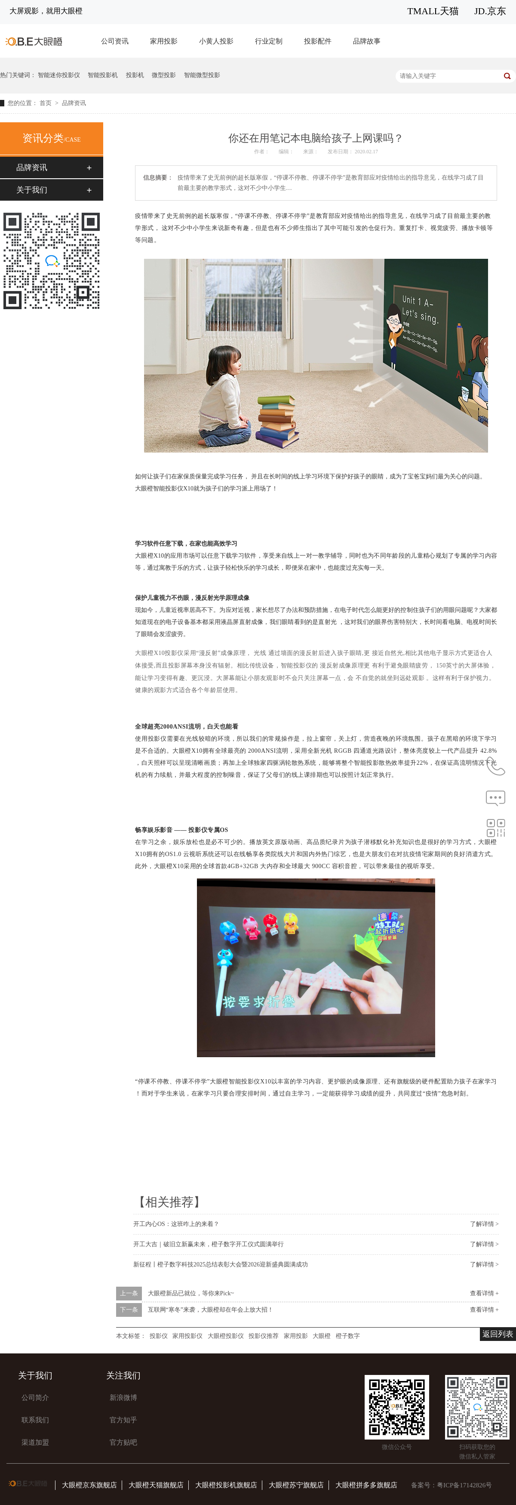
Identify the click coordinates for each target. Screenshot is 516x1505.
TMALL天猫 (433, 11)
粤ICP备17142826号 (464, 1485)
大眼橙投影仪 (226, 1336)
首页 (46, 103)
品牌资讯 (74, 103)
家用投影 (164, 41)
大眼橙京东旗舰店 (89, 1485)
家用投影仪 (187, 1336)
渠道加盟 (35, 1442)
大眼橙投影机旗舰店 (226, 1485)
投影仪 (159, 1336)
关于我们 (31, 190)
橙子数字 (348, 1336)
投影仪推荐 (264, 1336)
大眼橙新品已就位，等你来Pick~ (191, 1293)
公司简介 (35, 1397)
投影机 (135, 75)
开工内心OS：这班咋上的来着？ (176, 1224)
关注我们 (123, 1375)
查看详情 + (484, 1293)
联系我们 (35, 1420)
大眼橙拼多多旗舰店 (366, 1485)
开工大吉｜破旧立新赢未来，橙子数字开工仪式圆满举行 (208, 1244)
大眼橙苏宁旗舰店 (296, 1485)
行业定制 (269, 41)
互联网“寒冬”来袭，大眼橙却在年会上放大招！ (210, 1309)
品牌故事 (367, 41)
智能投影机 (103, 75)
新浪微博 (123, 1397)
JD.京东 (490, 11)
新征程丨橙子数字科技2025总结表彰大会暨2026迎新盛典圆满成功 (220, 1264)
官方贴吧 (123, 1442)
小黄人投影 (216, 41)
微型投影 (164, 75)
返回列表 (497, 1334)
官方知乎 (123, 1420)
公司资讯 (115, 41)
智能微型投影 (202, 75)
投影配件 (318, 41)
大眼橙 (322, 1336)
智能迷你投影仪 (59, 75)
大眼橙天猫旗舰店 (156, 1485)
